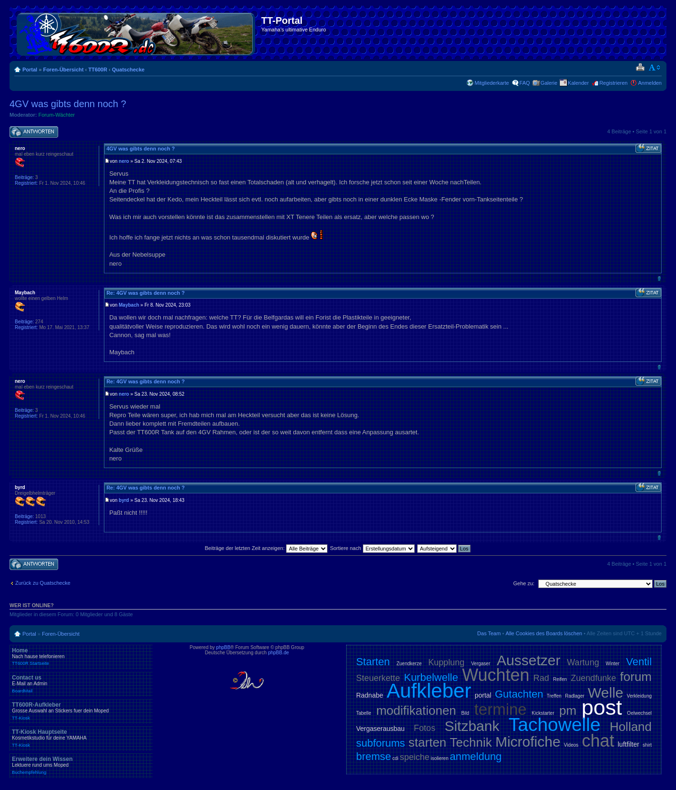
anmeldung (476, 756)
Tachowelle (555, 724)
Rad (541, 678)
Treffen (554, 696)
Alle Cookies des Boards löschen (543, 633)
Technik (471, 742)
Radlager (574, 696)
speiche (415, 757)
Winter (612, 663)
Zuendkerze (409, 663)
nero (124, 161)
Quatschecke (128, 69)
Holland (631, 727)
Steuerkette (378, 678)
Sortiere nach (372, 548)
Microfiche (528, 742)
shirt (647, 745)
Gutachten (519, 694)
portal (483, 695)
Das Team (489, 633)
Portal (29, 69)
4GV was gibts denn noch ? (68, 104)
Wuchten (495, 675)
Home (81, 656)
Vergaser (480, 663)
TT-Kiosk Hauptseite (81, 738)
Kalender (578, 83)
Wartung (583, 662)
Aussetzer (528, 660)
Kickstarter (543, 713)
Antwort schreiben (34, 132)
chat (598, 740)
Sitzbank (471, 726)
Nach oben (659, 278)
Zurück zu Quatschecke (43, 583)
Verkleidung (639, 696)
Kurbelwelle (431, 677)
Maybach (129, 305)
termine (500, 709)
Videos (571, 745)
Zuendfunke (593, 678)
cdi (395, 758)
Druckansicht (640, 67)
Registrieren (613, 83)
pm (567, 710)
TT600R (97, 69)
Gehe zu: (523, 583)
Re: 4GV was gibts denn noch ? (145, 293)
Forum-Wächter (57, 115)
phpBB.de (278, 652)
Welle (605, 692)
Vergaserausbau (380, 728)
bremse (373, 756)
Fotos (424, 728)
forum (636, 677)
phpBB (223, 647)
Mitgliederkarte (491, 83)
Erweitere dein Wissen (81, 765)
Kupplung (446, 662)
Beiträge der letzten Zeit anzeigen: (266, 548)
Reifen (560, 679)
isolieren (439, 758)
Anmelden (650, 83)
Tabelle (363, 713)
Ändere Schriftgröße (655, 67)
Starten (373, 662)
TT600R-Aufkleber (81, 710)
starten (428, 742)
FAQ (525, 83)
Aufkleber (429, 691)
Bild (465, 713)
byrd (124, 500)
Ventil (639, 662)
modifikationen (416, 710)
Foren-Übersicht (63, 69)
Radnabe (369, 695)
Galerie (549, 83)
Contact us (81, 683)
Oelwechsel (639, 713)
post (602, 707)
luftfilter (628, 744)
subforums (380, 743)
